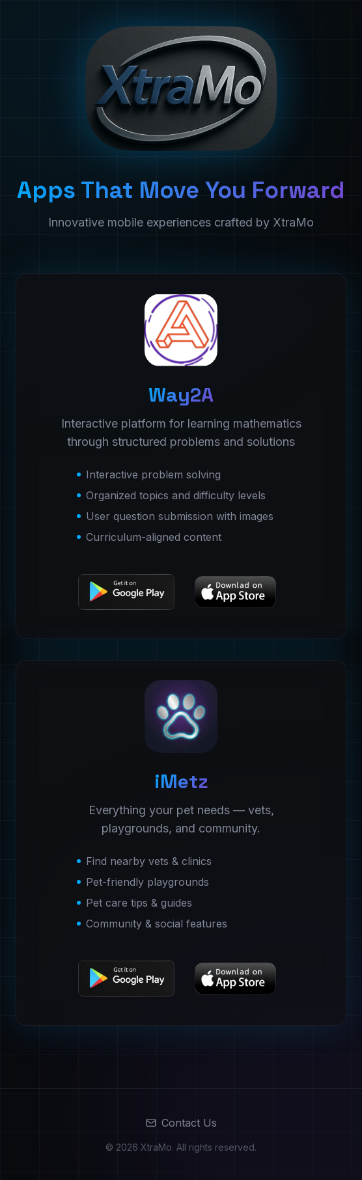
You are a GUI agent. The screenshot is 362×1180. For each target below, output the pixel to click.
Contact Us (181, 1122)
